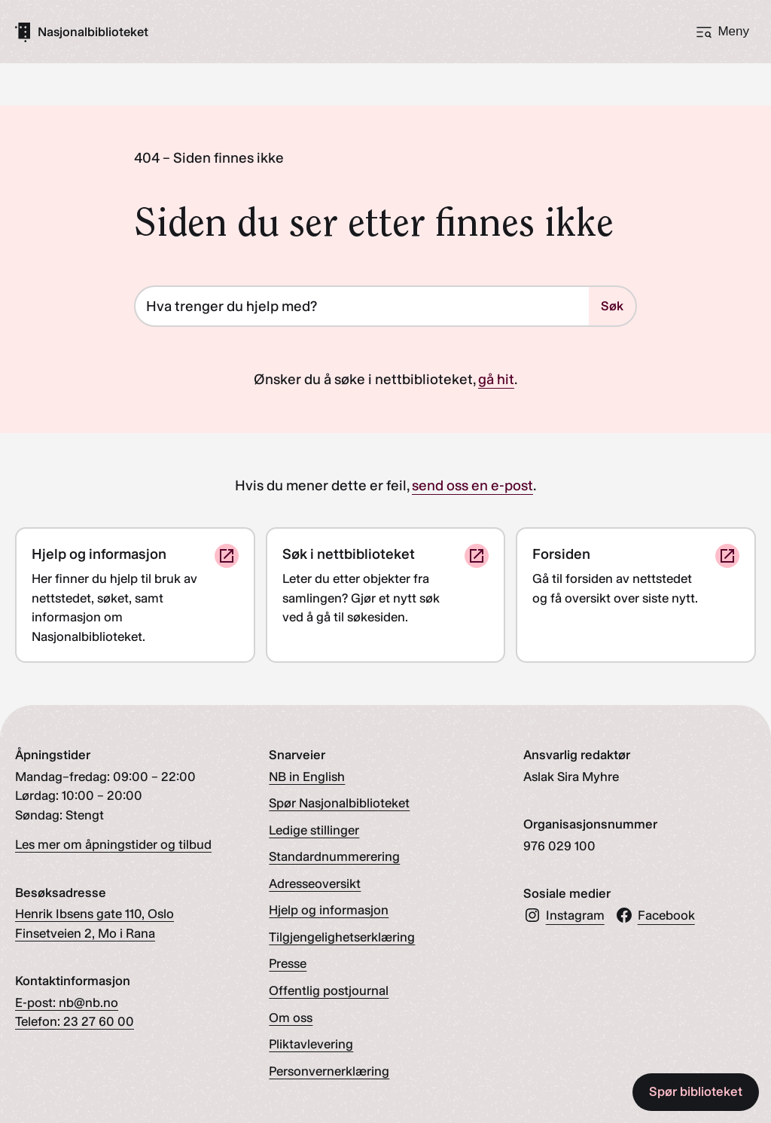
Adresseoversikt (315, 883)
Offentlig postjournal (329, 990)
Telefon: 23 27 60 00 (74, 1021)
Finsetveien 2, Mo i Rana (85, 933)
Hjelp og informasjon (329, 909)
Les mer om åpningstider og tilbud (113, 844)
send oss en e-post (472, 485)
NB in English (307, 776)
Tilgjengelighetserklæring (342, 936)
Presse (287, 963)
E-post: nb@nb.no (66, 1002)
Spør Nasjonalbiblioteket (339, 802)
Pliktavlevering (311, 1043)
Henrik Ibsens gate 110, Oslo (94, 913)
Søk (612, 305)
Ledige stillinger (314, 830)
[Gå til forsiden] (93, 32)
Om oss (290, 1017)
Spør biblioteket (695, 1091)
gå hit (496, 379)
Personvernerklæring (329, 1071)
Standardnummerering (334, 856)
